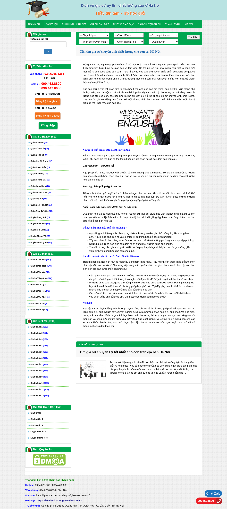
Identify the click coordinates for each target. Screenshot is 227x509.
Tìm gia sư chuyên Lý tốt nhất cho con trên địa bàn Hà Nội (125, 352)
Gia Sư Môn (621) (43, 253)
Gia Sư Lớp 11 (40, 389)
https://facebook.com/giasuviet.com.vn (59, 500)
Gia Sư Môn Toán (41, 266)
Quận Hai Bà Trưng (41, 161)
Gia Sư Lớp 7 (39, 364)
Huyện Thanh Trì (40, 236)
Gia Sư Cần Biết (99, 24)
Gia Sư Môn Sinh (40, 297)
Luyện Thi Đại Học (39, 438)
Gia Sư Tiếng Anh (41, 278)
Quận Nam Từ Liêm (42, 211)
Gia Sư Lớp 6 (39, 358)
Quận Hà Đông (39, 173)
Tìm (48, 51)
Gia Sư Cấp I (36, 413)
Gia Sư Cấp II (37, 419)
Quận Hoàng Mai (40, 180)
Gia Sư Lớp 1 (39, 327)
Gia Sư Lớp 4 (39, 346)
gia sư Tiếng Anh (132, 319)
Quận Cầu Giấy (40, 149)
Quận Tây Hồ (39, 199)
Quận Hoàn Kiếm (40, 167)
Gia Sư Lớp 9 (39, 377)
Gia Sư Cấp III (37, 425)
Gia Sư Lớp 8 (39, 370)
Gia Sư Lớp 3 (39, 339)
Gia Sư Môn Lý (39, 284)
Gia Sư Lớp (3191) (44, 321)
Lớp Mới (188, 24)
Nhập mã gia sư (39, 39)
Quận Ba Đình (39, 142)
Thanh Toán (172, 24)
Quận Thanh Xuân (41, 192)
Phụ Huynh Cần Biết (74, 24)
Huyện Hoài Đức (40, 223)
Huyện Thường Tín (41, 242)
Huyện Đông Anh (40, 217)
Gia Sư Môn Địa (39, 310)
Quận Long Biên (40, 186)
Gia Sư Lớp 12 (40, 396)
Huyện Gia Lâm (40, 230)
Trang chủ (35, 24)
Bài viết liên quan (91, 344)
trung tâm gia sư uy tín (112, 247)
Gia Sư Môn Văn (40, 272)
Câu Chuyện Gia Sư (149, 24)
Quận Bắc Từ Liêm (41, 205)
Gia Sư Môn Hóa (40, 291)
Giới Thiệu (52, 24)
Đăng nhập (48, 125)
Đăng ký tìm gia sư (47, 101)
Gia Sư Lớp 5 (39, 352)
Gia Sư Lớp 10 (40, 383)
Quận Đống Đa (39, 155)
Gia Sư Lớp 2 (39, 333)
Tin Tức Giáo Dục (123, 24)
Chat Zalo (213, 493)
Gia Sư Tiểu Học (41, 260)
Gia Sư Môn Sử (39, 303)
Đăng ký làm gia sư (47, 115)
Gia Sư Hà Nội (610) (45, 136)
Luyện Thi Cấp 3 (38, 431)
